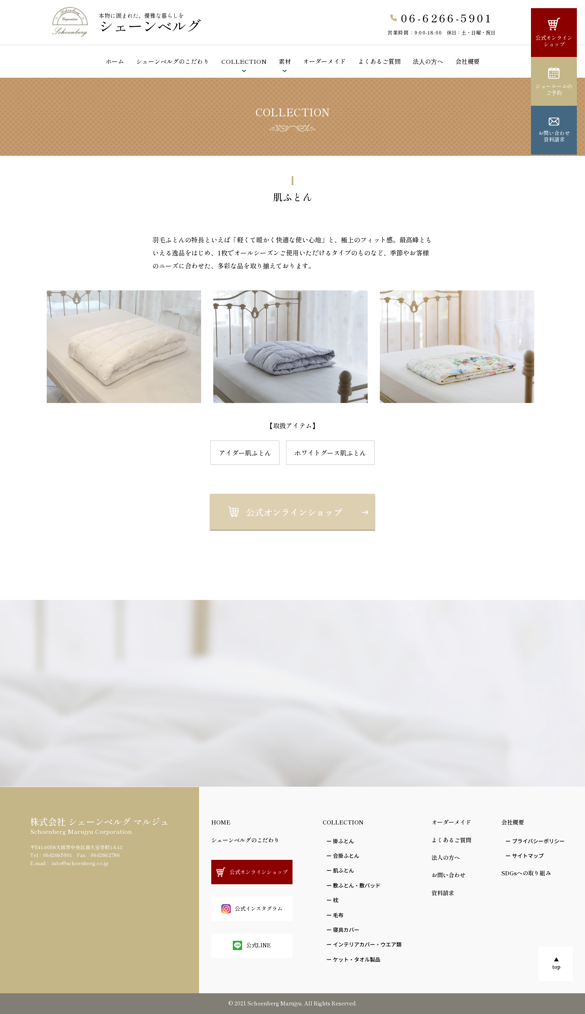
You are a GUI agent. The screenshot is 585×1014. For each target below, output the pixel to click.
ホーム (115, 61)
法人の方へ (445, 857)
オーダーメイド (324, 61)
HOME (220, 822)
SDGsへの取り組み (526, 873)
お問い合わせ (448, 875)
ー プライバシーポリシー (535, 841)
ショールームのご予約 (553, 81)
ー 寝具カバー (343, 929)
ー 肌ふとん (340, 870)
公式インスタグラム (251, 909)
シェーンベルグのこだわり (172, 61)
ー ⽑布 (335, 915)
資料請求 (442, 893)
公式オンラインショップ (553, 32)
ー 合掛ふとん (343, 855)
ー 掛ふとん (340, 841)
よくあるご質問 (379, 61)
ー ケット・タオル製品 (354, 959)
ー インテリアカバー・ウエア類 (364, 944)
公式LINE (252, 945)
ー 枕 (332, 900)
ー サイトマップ (524, 855)
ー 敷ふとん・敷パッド (354, 885)
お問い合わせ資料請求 (554, 130)
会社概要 (467, 61)
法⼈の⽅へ (428, 61)
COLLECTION (243, 61)
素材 (285, 61)
